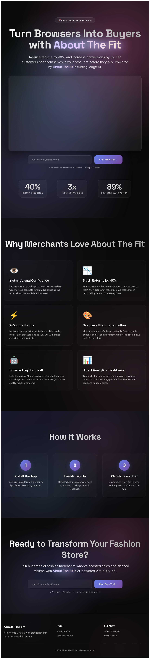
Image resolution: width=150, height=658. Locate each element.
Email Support (110, 635)
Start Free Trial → (108, 159)
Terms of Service (65, 635)
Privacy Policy (63, 631)
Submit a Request (112, 631)
